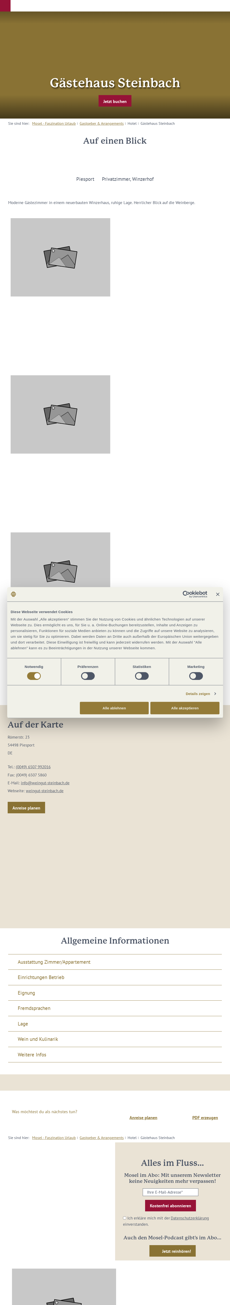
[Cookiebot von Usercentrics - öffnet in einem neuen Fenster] (186, 594)
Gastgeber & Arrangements (102, 123)
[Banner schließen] (217, 594)
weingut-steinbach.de (45, 790)
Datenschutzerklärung (190, 1218)
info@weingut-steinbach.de (45, 783)
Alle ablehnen (114, 708)
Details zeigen (198, 693)
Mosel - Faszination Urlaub (54, 123)
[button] (5, 5)
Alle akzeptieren (185, 708)
